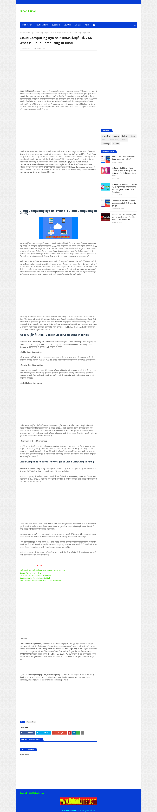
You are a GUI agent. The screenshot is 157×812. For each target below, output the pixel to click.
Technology (29, 32)
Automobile (106, 136)
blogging (116, 136)
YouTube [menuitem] (67, 25)
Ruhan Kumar (28, 10)
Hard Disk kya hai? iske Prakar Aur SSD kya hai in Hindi (40, 581)
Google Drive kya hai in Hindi (30, 573)
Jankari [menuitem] (78, 25)
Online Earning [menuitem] (41, 25)
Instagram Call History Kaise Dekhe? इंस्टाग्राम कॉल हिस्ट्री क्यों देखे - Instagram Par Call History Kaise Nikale (124, 172)
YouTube (116, 144)
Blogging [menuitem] (56, 25)
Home (22, 32)
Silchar (124, 140)
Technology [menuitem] (26, 25)
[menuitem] (94, 25)
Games (133, 136)
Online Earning (114, 140)
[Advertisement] (58, 70)
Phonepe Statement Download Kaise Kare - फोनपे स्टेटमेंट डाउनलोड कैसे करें (124, 203)
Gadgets (124, 136)
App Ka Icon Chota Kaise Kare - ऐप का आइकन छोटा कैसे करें (124, 158)
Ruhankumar (26, 49)
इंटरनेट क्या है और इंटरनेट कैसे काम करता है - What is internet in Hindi (43, 570)
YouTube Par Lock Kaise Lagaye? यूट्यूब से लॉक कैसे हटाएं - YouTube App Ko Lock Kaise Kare (124, 217)
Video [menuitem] (87, 25)
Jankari (104, 140)
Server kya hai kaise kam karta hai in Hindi (35, 576)
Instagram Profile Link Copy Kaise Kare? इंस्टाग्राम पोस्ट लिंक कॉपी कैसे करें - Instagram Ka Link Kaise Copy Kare (124, 188)
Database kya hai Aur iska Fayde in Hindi (35, 578)
